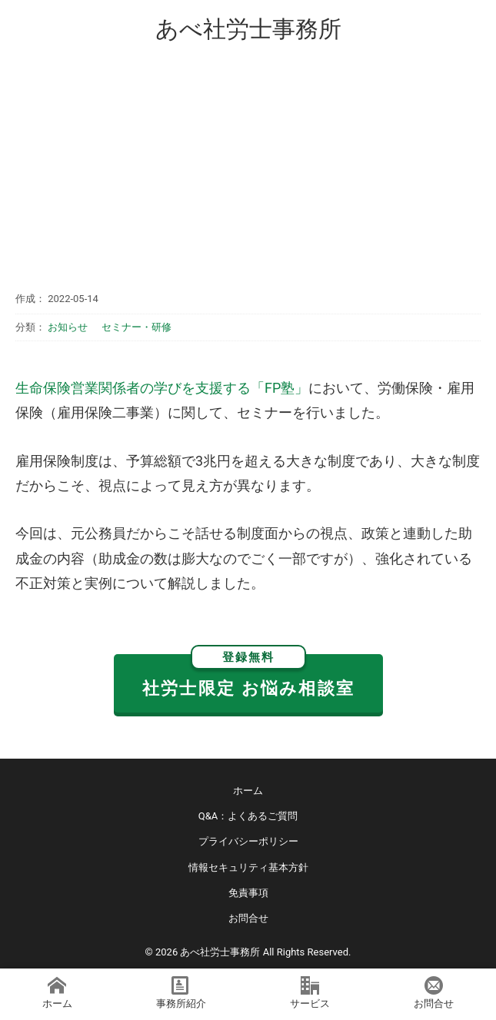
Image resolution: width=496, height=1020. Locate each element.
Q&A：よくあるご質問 (248, 816)
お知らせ (68, 327)
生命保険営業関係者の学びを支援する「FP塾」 (161, 388)
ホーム (248, 790)
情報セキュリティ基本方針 (248, 867)
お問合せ (248, 918)
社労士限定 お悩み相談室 (248, 676)
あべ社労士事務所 (248, 28)
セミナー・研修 (136, 327)
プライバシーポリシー (248, 841)
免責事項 (248, 893)
